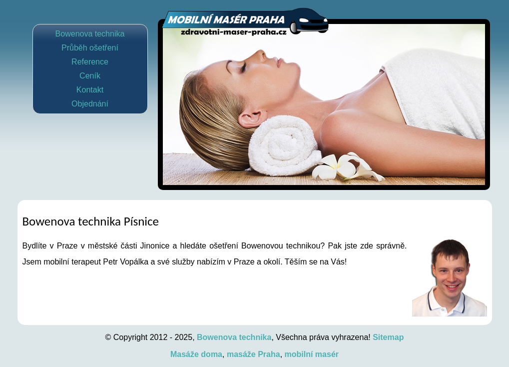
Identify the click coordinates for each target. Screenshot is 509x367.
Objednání (89, 104)
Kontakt (89, 90)
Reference (89, 62)
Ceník (89, 76)
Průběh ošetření (89, 48)
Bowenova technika (90, 34)
